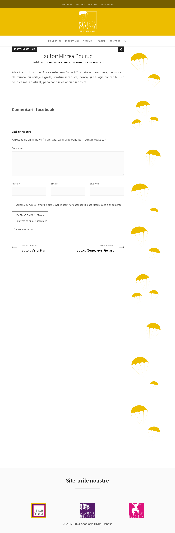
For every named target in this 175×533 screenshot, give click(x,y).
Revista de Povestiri (60, 62)
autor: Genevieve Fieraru (97, 248)
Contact (115, 41)
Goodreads (107, 5)
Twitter (80, 5)
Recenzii (88, 41)
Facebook (67, 5)
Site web (94, 183)
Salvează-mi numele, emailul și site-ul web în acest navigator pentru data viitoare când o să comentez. (69, 204)
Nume (16, 183)
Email (55, 183)
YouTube (92, 5)
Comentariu (18, 148)
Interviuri (72, 41)
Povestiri (54, 41)
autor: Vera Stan (39, 248)
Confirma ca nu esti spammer (31, 220)
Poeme (101, 41)
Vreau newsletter (24, 229)
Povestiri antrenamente (90, 62)
